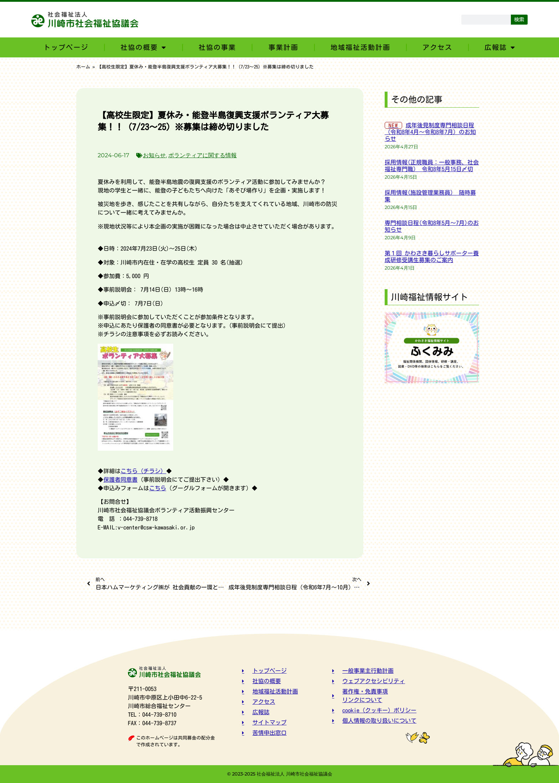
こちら (157, 488)
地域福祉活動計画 (360, 47)
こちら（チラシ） (143, 471)
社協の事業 (217, 47)
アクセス (437, 47)
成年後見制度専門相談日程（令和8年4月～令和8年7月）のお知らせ (430, 132)
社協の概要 (143, 47)
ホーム (83, 67)
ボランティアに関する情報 (202, 155)
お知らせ (154, 155)
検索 (519, 19)
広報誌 (500, 47)
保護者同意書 (120, 479)
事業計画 (283, 47)
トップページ (65, 47)
